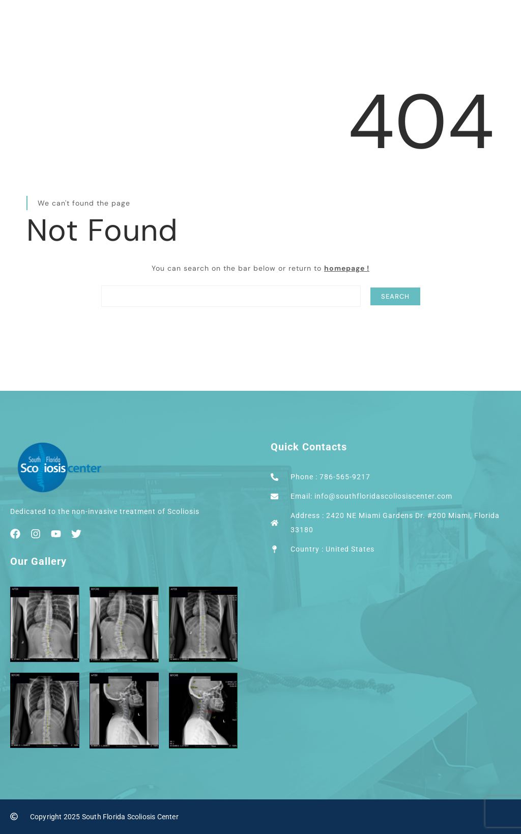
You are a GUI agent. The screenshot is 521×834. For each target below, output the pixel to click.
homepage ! (346, 268)
